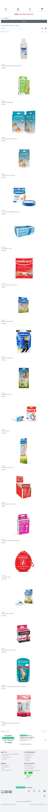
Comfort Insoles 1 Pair (8, 467)
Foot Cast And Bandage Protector (11, 212)
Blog (2, 768)
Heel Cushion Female (7, 321)
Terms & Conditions (29, 768)
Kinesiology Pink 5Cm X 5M (9, 650)
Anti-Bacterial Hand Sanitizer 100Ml (11, 66)
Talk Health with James (6, 770)
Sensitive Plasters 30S (7, 102)
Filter (24, 21)
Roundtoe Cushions (7, 394)
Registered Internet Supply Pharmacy (32, 770)
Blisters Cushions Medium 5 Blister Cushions (14, 686)
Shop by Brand (27, 757)
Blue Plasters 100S (7, 248)
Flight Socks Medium (7, 358)
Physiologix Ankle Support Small (10, 723)
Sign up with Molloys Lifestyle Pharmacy (9, 754)
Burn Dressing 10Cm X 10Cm (9, 285)
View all (7, 31)
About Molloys (4, 755)
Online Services (5, 767)
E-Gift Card (27, 760)
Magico (33, 804)
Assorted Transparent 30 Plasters (11, 540)
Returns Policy (27, 755)
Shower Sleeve (5, 431)
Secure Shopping (28, 765)
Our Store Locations (6, 757)
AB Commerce (44, 804)
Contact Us (4, 759)
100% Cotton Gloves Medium (9, 139)
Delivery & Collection (29, 754)
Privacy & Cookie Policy (29, 767)
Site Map (26, 759)
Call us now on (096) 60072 (24, 801)
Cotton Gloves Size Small (8, 175)
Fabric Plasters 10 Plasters (9, 504)
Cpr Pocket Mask (6, 577)
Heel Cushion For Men (8, 613)
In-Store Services (5, 765)
